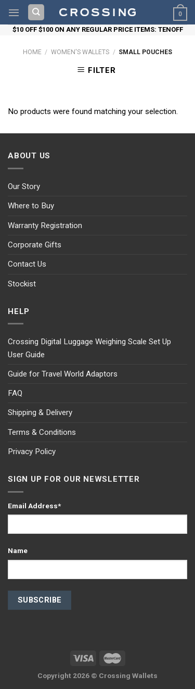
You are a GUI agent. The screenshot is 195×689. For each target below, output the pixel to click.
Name (18, 550)
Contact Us (27, 264)
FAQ (15, 393)
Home (32, 52)
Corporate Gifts (34, 244)
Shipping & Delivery (40, 412)
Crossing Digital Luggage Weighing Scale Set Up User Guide (89, 348)
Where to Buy (31, 205)
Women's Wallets (80, 52)
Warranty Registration (45, 225)
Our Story (24, 186)
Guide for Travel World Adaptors (63, 374)
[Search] (36, 12)
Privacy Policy (32, 451)
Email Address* (34, 506)
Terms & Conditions (42, 432)
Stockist (22, 284)
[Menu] (14, 12)
